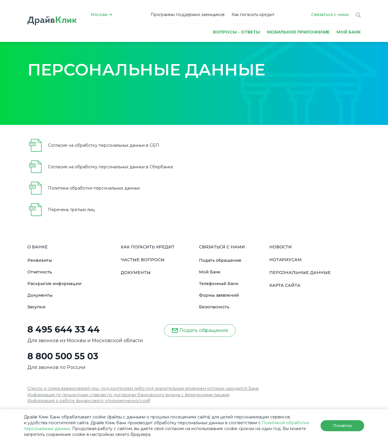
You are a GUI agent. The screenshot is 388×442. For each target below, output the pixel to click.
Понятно (342, 425)
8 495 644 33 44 (63, 329)
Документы (39, 295)
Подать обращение (220, 260)
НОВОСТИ (280, 247)
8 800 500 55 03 (62, 356)
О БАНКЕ (37, 247)
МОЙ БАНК (349, 31)
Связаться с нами (330, 14)
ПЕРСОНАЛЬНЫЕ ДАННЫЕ (300, 272)
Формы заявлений (219, 295)
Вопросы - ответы (236, 31)
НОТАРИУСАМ (285, 259)
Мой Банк (210, 272)
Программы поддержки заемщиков (188, 14)
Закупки (36, 307)
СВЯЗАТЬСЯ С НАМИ (222, 247)
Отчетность (39, 272)
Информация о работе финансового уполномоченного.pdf (88, 400)
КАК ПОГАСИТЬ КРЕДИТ (148, 247)
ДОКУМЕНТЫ (136, 272)
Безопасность (214, 307)
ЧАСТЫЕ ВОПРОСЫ (142, 259)
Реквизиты (39, 260)
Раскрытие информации (54, 283)
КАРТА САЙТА (284, 285)
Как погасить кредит (253, 14)
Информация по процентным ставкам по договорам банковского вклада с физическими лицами (128, 394)
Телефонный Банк (219, 283)
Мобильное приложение (298, 31)
